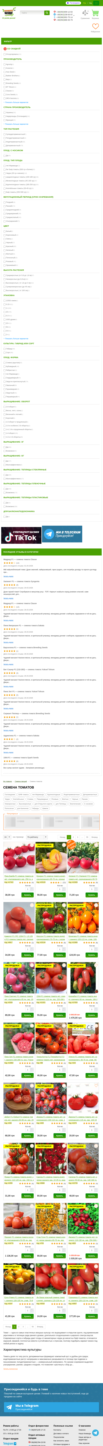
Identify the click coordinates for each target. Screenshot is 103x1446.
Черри (7, 799)
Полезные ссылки (63, 1426)
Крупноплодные (53, 794)
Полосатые (9, 808)
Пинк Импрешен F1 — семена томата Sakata (23, 625)
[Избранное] (95, 28)
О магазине (85, 1426)
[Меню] (96, 3)
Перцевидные (42, 799)
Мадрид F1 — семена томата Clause (20, 559)
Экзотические (75, 804)
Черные (75, 799)
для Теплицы (61, 804)
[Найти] (47, 13)
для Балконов (22, 808)
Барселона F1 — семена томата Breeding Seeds (25, 647)
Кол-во (28, 886)
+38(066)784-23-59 (37, 1442)
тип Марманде (38, 794)
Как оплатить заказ (61, 1441)
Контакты (57, 1430)
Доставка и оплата (61, 1434)
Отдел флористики (38, 1426)
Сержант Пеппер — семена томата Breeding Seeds (26, 713)
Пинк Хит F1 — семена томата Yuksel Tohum (23, 691)
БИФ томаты (24, 794)
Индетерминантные (72, 794)
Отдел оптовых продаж (36, 1436)
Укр (90, 3)
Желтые (65, 799)
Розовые (55, 799)
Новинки (82, 1430)
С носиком (88, 804)
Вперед (95, 837)
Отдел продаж (10, 1438)
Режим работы (11, 1426)
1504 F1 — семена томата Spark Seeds (21, 758)
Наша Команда (85, 1434)
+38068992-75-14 (64, 17)
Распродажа (75, 3)
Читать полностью (10, 1369)
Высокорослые (25, 804)
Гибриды (35, 808)
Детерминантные (90, 794)
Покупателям (59, 1437)
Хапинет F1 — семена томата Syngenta (21, 581)
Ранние (85, 799)
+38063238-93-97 (64, 14)
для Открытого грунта (43, 804)
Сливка (30, 799)
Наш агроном (84, 1443)
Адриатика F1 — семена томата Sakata (21, 736)
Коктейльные (18, 799)
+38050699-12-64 (64, 12)
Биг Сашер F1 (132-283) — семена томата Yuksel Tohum (28, 669)
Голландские (10, 794)
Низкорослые (10, 804)
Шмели (45, 808)
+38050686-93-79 (64, 20)
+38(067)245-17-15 (37, 1430)
